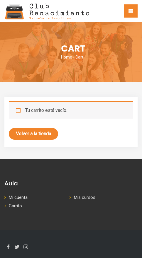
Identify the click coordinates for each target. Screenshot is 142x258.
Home (66, 57)
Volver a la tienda (33, 133)
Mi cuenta (18, 197)
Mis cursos (84, 197)
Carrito (15, 206)
